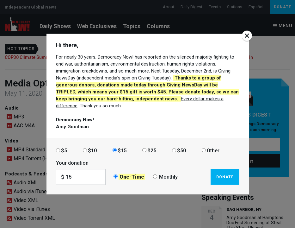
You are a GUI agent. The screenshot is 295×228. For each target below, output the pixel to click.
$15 (122, 150)
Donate (225, 176)
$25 (151, 150)
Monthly (168, 177)
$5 (64, 150)
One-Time (132, 177)
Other (213, 150)
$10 (92, 150)
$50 (181, 150)
